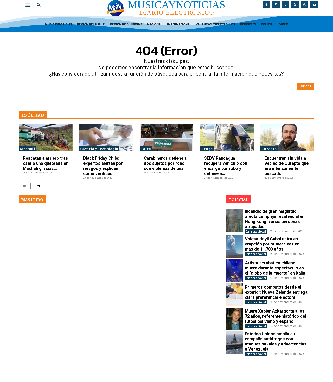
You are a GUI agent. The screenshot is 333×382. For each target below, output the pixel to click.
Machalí (27, 148)
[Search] (305, 86)
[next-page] (38, 186)
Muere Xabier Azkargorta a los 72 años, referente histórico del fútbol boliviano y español (275, 322)
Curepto (269, 148)
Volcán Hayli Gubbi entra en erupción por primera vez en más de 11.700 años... (272, 246)
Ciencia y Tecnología (99, 148)
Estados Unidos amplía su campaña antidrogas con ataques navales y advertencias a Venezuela (275, 350)
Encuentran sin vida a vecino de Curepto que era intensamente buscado (287, 166)
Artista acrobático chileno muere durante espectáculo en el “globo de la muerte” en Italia (275, 272)
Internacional (259, 231)
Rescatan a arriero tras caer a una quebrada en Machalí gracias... (45, 163)
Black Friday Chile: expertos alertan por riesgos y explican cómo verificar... (103, 166)
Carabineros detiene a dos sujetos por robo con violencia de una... (165, 163)
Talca (146, 148)
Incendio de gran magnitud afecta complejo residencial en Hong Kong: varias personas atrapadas (275, 219)
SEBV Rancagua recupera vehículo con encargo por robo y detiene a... (225, 166)
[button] (39, 5)
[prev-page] (25, 186)
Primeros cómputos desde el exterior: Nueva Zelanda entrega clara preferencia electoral (276, 297)
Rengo (207, 148)
